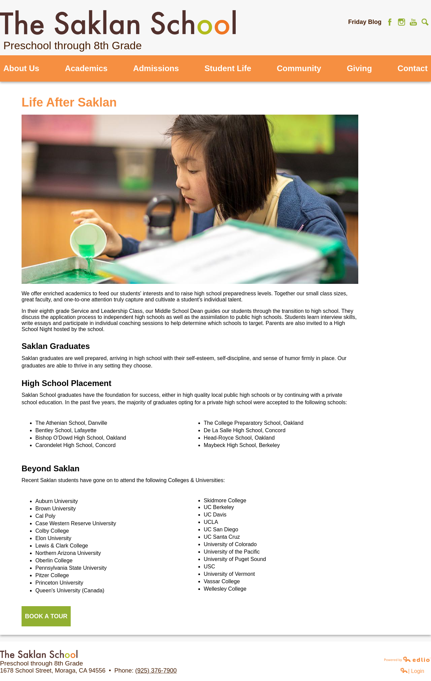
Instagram (401, 22)
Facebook (389, 22)
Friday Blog (365, 22)
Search (425, 22)
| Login (412, 671)
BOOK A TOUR (46, 616)
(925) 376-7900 (156, 670)
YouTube (413, 22)
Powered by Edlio (407, 659)
